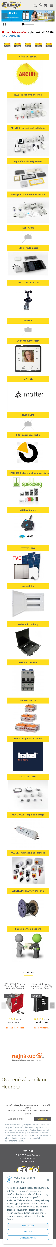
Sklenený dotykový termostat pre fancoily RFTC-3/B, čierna (41, 986)
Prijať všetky (28, 1225)
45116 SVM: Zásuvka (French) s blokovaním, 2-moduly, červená (15, 986)
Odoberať (42, 1119)
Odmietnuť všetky (28, 1238)
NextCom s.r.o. (34, 1244)
